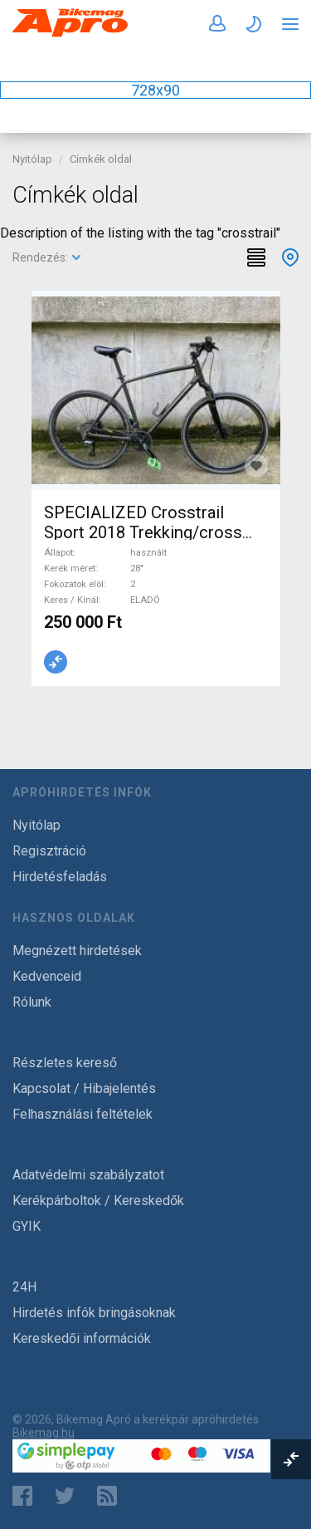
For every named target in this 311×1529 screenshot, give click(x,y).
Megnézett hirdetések (77, 950)
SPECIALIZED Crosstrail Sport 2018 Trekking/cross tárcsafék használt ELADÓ (143, 532)
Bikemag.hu (43, 1432)
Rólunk (31, 1002)
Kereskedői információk (81, 1338)
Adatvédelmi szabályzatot (88, 1175)
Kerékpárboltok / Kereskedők (98, 1200)
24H (24, 1287)
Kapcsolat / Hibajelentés (84, 1088)
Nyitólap (32, 159)
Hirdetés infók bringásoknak (94, 1313)
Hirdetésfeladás (59, 877)
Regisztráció (49, 851)
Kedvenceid (46, 976)
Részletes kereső (64, 1063)
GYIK (26, 1226)
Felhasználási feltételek (82, 1114)
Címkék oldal (101, 159)
